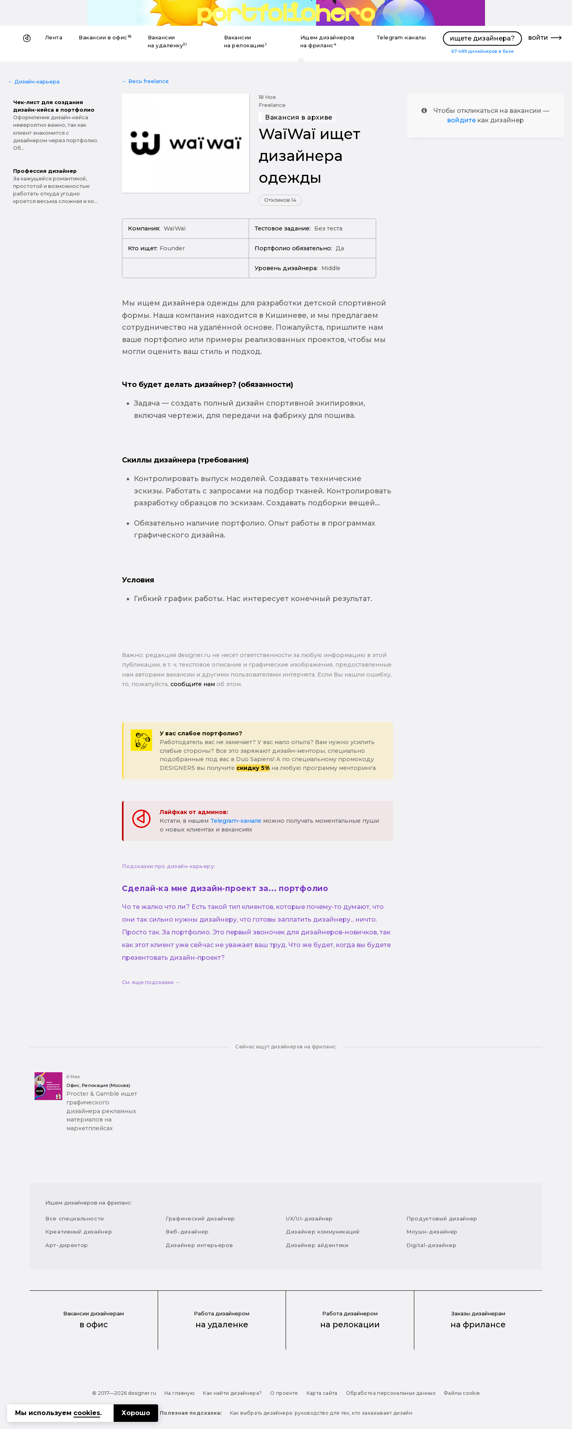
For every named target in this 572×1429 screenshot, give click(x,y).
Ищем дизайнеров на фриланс (327, 41)
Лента (54, 38)
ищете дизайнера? (482, 38)
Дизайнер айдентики (317, 1245)
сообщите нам (192, 684)
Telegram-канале (235, 820)
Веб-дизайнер (187, 1231)
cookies (86, 1413)
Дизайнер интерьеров (199, 1245)
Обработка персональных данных (390, 1393)
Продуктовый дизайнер (441, 1218)
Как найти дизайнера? (232, 1393)
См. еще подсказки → (151, 982)
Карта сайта (322, 1393)
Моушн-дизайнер (432, 1231)
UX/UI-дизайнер (309, 1218)
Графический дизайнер (200, 1218)
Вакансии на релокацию (245, 41)
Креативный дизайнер (78, 1231)
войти (538, 37)
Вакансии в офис (105, 37)
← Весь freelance (145, 81)
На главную (179, 1393)
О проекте (284, 1393)
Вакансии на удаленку (167, 41)
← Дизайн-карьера (34, 82)
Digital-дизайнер (431, 1245)
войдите (461, 120)
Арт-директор (66, 1245)
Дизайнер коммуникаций (323, 1231)
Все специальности (74, 1218)
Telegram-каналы (401, 38)
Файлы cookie (462, 1393)
